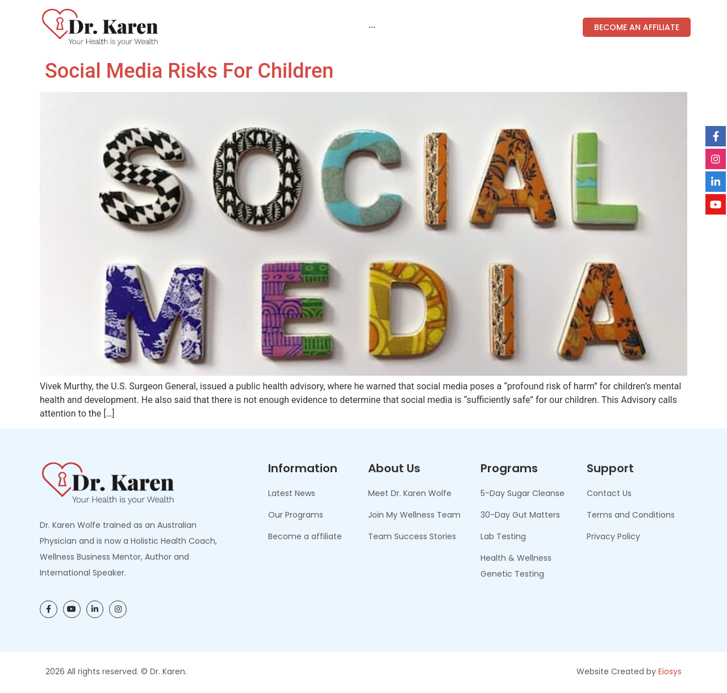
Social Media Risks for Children (186, 71)
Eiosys (670, 671)
